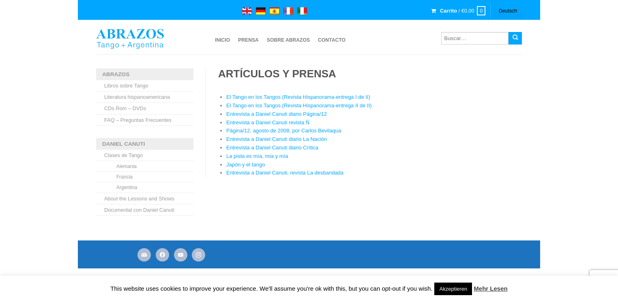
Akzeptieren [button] (453, 289)
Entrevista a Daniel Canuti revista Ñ (267, 122)
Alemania (126, 166)
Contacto (331, 40)
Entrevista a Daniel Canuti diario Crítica (272, 148)
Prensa (248, 40)
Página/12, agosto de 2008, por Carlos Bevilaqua (283, 131)
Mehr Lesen (490, 288)
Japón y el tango (245, 165)
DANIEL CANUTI (123, 144)
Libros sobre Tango (126, 86)
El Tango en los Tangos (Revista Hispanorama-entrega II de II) (299, 105)
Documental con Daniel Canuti (139, 210)
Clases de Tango (123, 155)
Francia (124, 177)
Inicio (222, 40)
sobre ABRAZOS (288, 40)
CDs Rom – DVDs (125, 108)
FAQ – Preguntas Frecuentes (138, 120)
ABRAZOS (115, 74)
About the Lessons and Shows (139, 199)
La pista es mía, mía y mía (257, 156)
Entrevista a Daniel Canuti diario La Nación (276, 139)
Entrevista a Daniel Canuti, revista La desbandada (284, 173)
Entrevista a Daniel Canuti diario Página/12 (276, 114)
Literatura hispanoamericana (137, 97)
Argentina (126, 187)
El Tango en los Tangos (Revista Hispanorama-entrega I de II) (298, 97)
